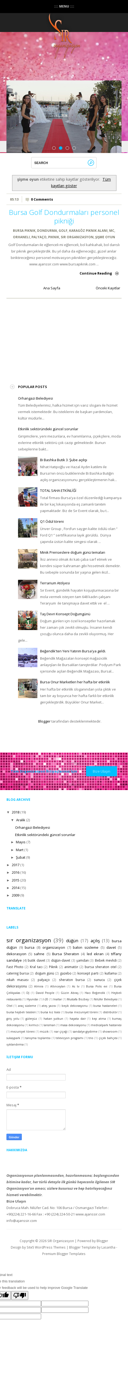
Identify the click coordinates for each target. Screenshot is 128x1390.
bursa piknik (24, 230)
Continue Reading (96, 273)
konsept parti (87, 973)
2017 (15, 864)
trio (90, 1038)
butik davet (36, 960)
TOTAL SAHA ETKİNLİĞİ (58, 490)
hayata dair (78, 1019)
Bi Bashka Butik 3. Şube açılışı (63, 459)
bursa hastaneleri (105, 1006)
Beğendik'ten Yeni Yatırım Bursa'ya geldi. (73, 651)
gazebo (66, 973)
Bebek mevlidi (106, 960)
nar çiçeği (61, 1031)
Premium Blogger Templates (64, 1254)
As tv (75, 986)
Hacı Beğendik (95, 993)
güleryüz (31, 1019)
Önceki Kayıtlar (108, 288)
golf (63, 230)
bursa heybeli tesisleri (21, 1012)
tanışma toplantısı (38, 1038)
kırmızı (34, 1025)
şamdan (82, 960)
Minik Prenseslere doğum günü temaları (72, 552)
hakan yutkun (53, 1019)
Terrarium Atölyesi (55, 583)
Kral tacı (36, 967)
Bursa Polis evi (96, 986)
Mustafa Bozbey (78, 999)
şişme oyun (105, 237)
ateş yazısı (49, 1006)
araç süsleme (27, 1006)
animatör (71, 967)
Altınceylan (57, 986)
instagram (71, 74)
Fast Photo (14, 967)
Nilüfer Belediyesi (106, 999)
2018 (15, 812)
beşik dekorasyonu (75, 1006)
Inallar (57, 999)
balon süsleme (85, 947)
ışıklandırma (15, 1044)
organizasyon (53, 947)
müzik (44, 1031)
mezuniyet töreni (22, 1031)
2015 (15, 880)
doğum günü (44, 973)
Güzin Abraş (70, 993)
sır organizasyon (77, 237)
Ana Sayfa (51, 288)
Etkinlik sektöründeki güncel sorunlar (48, 428)
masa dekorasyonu (73, 1025)
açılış (95, 941)
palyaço (39, 237)
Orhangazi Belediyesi (35, 398)
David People (45, 993)
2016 (15, 872)
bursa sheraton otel (100, 967)
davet (111, 947)
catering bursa (17, 973)
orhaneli (21, 237)
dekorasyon (16, 953)
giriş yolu (12, 1019)
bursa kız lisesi (50, 1012)
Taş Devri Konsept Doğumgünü (65, 614)
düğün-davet (60, 960)
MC (111, 230)
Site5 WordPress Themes (46, 1247)
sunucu (99, 979)
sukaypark (13, 1038)
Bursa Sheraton (65, 953)
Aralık (20, 819)
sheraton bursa (72, 979)
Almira (38, 986)
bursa (29, 947)
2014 (15, 887)
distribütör (110, 1012)
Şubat (20, 857)
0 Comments (42, 199)
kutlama (111, 973)
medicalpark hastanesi (106, 1025)
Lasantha (108, 1247)
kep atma (99, 1019)
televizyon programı (69, 1038)
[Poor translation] (19, 1295)
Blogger (44, 721)
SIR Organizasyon (60, 1241)
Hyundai (32, 999)
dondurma (47, 230)
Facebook (60, 74)
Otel (9, 1006)
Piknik (53, 237)
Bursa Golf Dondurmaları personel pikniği (64, 216)
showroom (110, 1031)
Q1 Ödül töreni (52, 521)
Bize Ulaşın (101, 771)
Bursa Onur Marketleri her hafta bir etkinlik (75, 682)
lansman (49, 1025)
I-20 (45, 999)
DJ (27, 993)
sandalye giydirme (85, 1031)
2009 (15, 895)
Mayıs (21, 842)
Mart (19, 849)
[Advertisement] (58, 338)
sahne (39, 953)
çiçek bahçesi (108, 1038)
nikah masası (17, 979)
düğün (72, 941)
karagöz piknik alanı (88, 230)
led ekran (95, 953)
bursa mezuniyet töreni (81, 1012)
